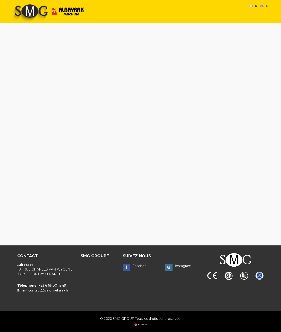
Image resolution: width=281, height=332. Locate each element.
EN (264, 6)
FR (253, 6)
